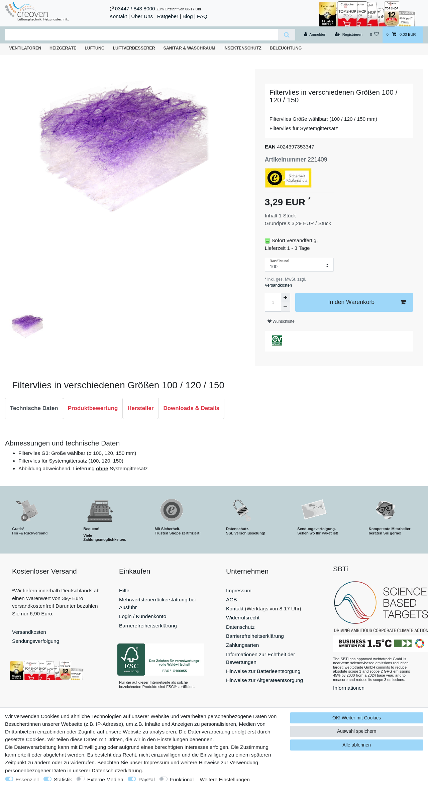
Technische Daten (34, 408)
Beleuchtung (286, 48)
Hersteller (140, 408)
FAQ (202, 16)
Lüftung (95, 48)
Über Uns (142, 16)
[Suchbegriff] (141, 34)
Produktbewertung (93, 408)
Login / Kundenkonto (142, 616)
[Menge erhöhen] (285, 297)
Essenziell (27, 779)
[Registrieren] (348, 34)
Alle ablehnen (356, 745)
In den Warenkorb (367, 302)
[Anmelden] (315, 34)
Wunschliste (281, 321)
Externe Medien (105, 779)
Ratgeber (167, 16)
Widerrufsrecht (242, 617)
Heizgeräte (62, 48)
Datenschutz (240, 627)
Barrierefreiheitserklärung (148, 625)
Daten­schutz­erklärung (117, 770)
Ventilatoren (25, 48)
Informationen (348, 688)
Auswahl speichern (357, 731)
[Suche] (286, 34)
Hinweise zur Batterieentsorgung (263, 671)
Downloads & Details (191, 408)
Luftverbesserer (134, 48)
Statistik (63, 779)
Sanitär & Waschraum (189, 48)
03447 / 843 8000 (135, 8)
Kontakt (118, 16)
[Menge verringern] (285, 307)
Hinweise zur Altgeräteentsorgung (264, 680)
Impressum (238, 590)
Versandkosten (278, 285)
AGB (231, 599)
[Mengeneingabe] (273, 302)
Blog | (189, 16)
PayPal (146, 779)
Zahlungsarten (242, 645)
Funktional (182, 779)
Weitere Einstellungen (225, 779)
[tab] (34, 408)
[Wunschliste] (374, 34)
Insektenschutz (242, 48)
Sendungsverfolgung (35, 641)
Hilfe (124, 590)
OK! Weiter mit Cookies (356, 717)
